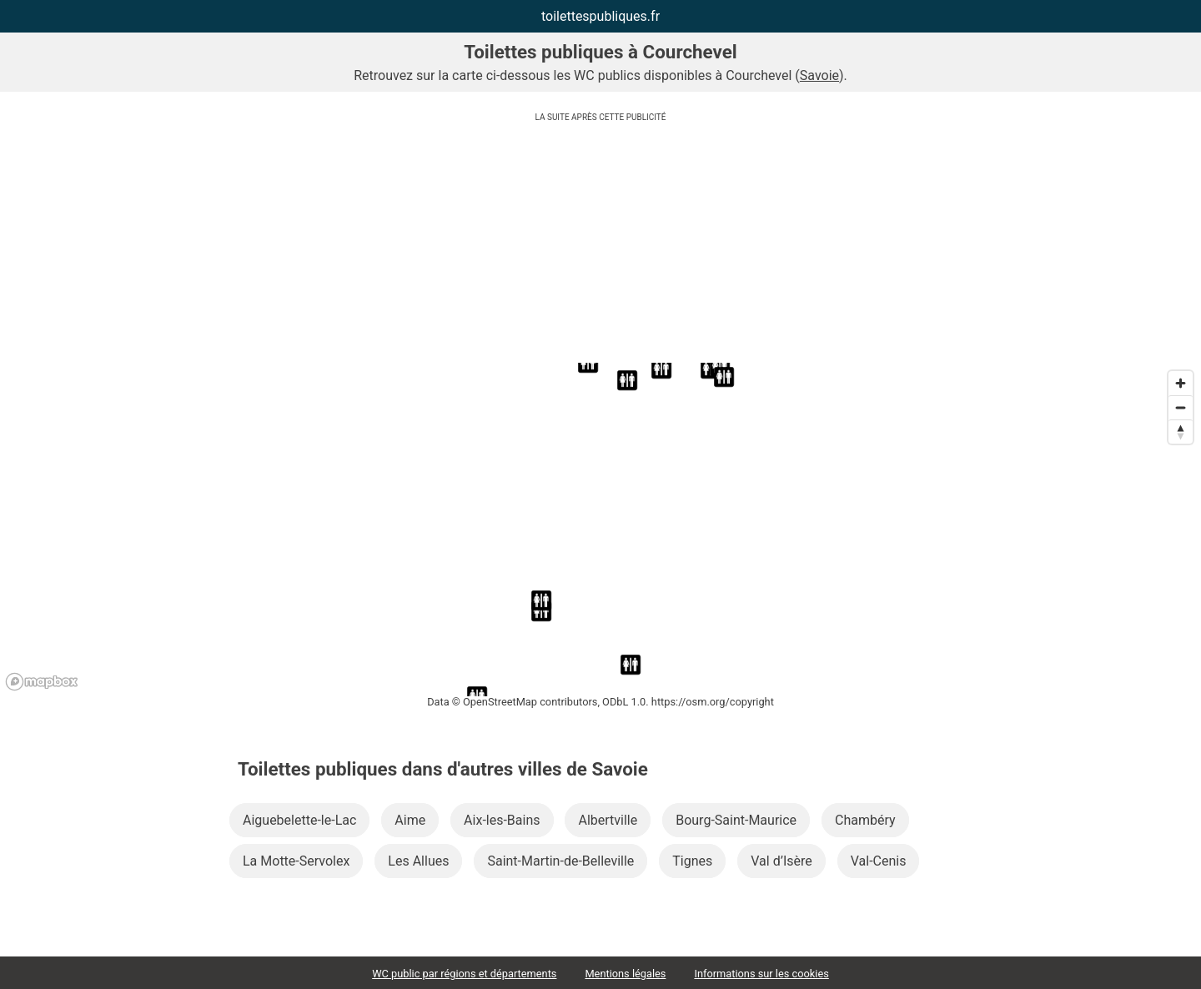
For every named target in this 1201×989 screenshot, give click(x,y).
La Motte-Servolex (296, 861)
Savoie (819, 75)
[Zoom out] (1180, 407)
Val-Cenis (879, 861)
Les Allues (418, 861)
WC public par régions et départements (464, 973)
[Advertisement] (600, 246)
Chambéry (865, 820)
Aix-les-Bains (502, 820)
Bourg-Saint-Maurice (736, 820)
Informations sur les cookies (761, 973)
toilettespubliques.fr (600, 16)
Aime (409, 820)
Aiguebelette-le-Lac (299, 820)
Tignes (692, 861)
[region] (600, 529)
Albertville (607, 820)
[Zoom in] (1180, 383)
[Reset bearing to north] (1180, 431)
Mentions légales (625, 973)
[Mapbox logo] (41, 681)
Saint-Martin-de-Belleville (560, 861)
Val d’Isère (781, 861)
